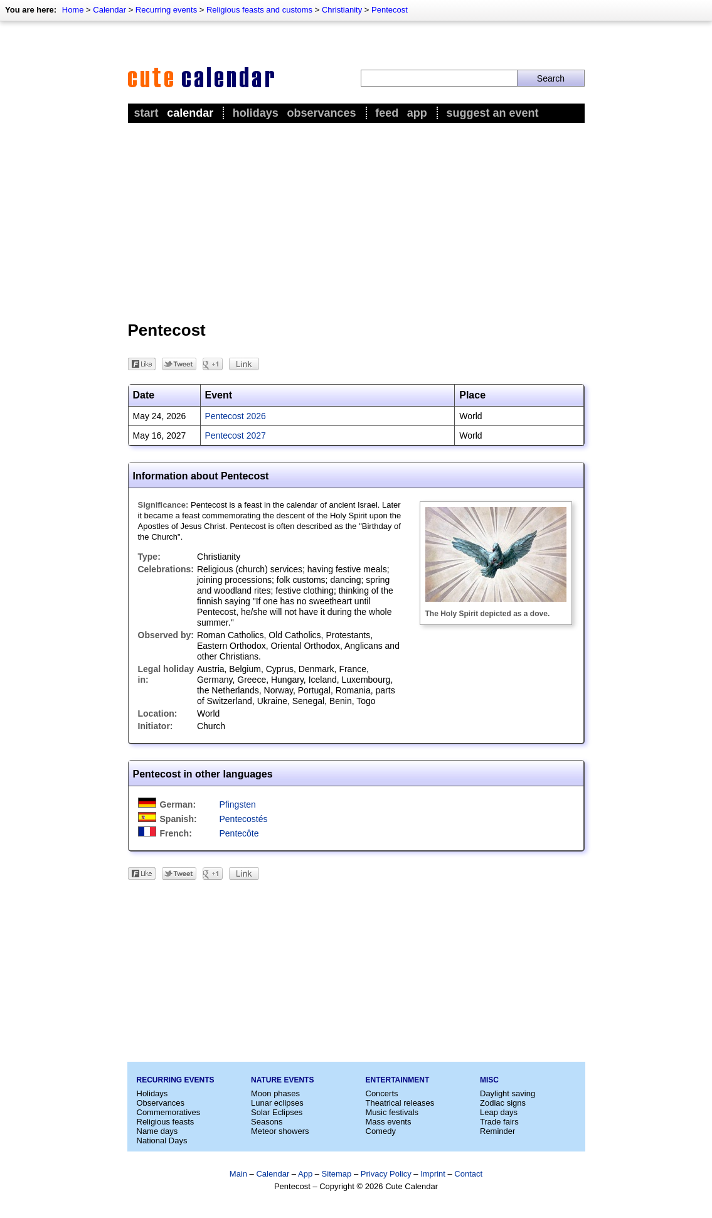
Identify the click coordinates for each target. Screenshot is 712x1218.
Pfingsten (238, 804)
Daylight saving (507, 1093)
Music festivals (392, 1112)
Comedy (381, 1131)
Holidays (256, 113)
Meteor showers (280, 1131)
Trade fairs (499, 1121)
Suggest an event (492, 113)
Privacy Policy (386, 1173)
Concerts (382, 1093)
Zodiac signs (503, 1103)
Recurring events (166, 9)
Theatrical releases (400, 1103)
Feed (386, 113)
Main (238, 1173)
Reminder (497, 1131)
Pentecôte (239, 833)
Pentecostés (244, 819)
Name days (157, 1131)
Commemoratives (169, 1112)
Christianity (342, 9)
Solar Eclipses (276, 1112)
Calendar (109, 9)
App (417, 113)
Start (146, 113)
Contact (468, 1173)
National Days (162, 1140)
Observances (321, 113)
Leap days (499, 1112)
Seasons (267, 1121)
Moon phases (275, 1093)
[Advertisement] (356, 220)
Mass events (389, 1121)
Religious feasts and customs (259, 9)
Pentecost (389, 9)
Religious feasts (165, 1121)
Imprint (432, 1173)
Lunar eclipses (277, 1103)
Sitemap (337, 1173)
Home (73, 9)
